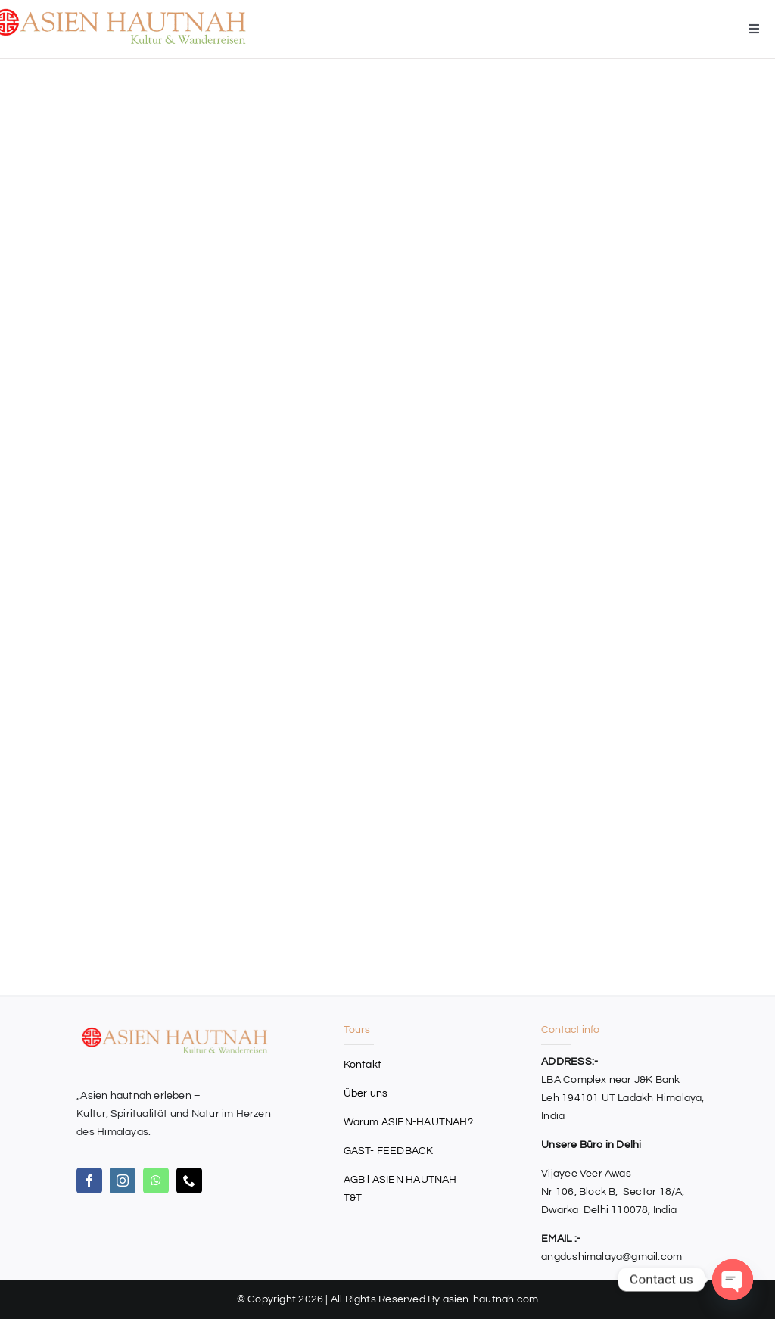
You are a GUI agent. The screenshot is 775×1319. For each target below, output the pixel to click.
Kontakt (362, 1064)
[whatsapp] (156, 1180)
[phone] (189, 1180)
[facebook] (89, 1180)
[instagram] (122, 1180)
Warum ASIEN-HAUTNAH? (408, 1122)
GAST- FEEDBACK (389, 1151)
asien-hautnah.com (491, 1299)
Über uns (366, 1093)
